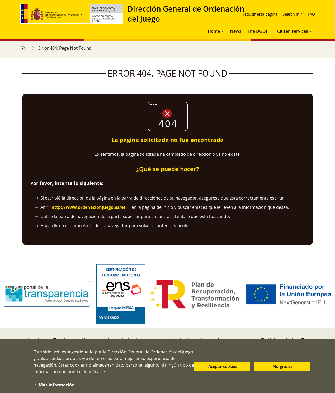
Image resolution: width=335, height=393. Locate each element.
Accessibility (119, 339)
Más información (57, 389)
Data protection (284, 339)
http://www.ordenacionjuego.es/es (88, 207)
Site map (69, 339)
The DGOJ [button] (257, 31)
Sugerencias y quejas (239, 339)
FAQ (311, 14)
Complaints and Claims (191, 339)
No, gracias (282, 370)
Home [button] (214, 31)
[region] (167, 50)
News (235, 31)
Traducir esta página (259, 14)
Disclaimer (92, 339)
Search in (294, 14)
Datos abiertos (37, 339)
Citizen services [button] (292, 31)
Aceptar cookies (222, 370)
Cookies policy (150, 339)
